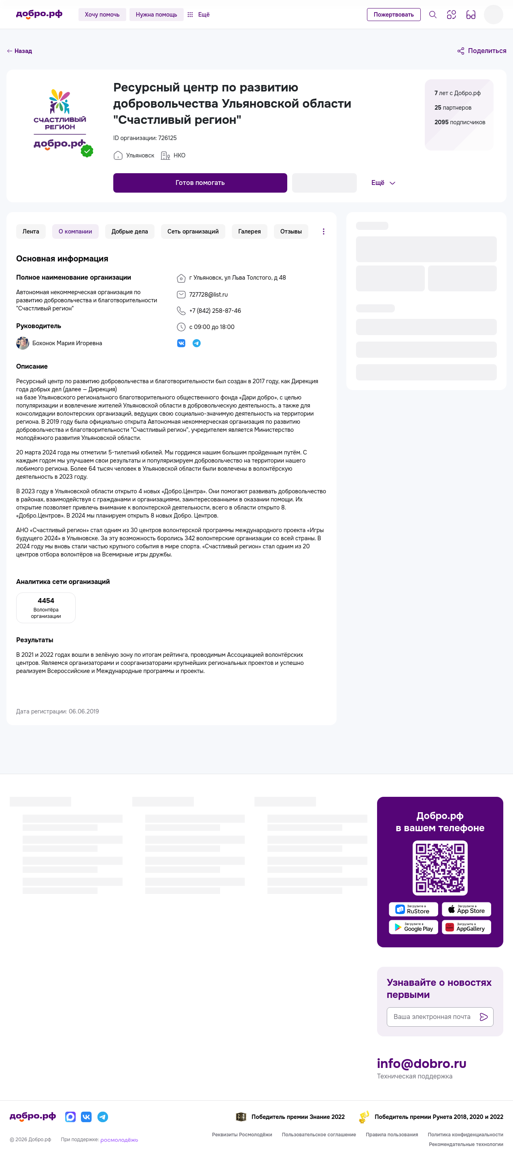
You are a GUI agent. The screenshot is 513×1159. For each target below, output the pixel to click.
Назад (19, 51)
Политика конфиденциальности (465, 1134)
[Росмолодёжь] (119, 1139)
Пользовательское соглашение (319, 1134)
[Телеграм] (102, 1116)
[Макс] (70, 1116)
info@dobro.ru (421, 1064)
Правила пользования (392, 1134)
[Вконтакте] (86, 1116)
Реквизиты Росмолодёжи (242, 1134)
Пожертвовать (394, 14)
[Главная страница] (39, 14)
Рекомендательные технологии (466, 1144)
